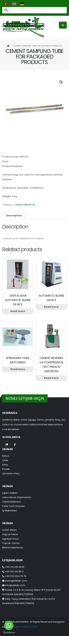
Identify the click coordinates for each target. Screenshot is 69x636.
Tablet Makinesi (11, 501)
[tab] (14, 215)
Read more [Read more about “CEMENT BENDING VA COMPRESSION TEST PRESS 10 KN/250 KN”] (51, 378)
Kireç (5, 464)
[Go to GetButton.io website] (9, 632)
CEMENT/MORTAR (25, 204)
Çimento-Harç (11, 473)
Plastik (6, 469)
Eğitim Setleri (9, 493)
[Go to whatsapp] (8, 625)
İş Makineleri (9, 510)
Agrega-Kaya (10, 538)
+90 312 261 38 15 (14, 567)
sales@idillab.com (16, 580)
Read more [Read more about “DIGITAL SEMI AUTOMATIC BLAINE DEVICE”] (17, 311)
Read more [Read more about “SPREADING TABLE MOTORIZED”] (17, 369)
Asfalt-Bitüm (9, 530)
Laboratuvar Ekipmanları (16, 497)
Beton (5, 456)
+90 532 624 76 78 (15, 576)
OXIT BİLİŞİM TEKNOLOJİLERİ (22, 626)
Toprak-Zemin (11, 543)
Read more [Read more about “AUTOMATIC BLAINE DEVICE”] (51, 307)
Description (14, 215)
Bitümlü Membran (12, 547)
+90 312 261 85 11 (14, 571)
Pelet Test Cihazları (13, 506)
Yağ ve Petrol (10, 534)
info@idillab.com (15, 585)
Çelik (5, 460)
